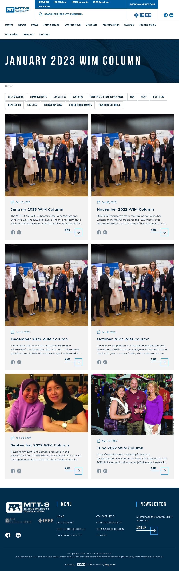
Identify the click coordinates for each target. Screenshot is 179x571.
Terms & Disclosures (110, 529)
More (67, 230)
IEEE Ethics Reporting (71, 529)
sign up (141, 528)
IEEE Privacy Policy (69, 535)
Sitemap (101, 535)
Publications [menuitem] (51, 24)
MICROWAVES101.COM (142, 4)
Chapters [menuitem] (91, 24)
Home (9, 86)
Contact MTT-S (105, 516)
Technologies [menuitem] (147, 24)
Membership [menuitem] (111, 24)
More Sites (44, 6)
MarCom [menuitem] (28, 34)
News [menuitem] (34, 24)
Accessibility (65, 522)
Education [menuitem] (11, 34)
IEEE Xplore (60, 2)
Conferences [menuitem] (73, 24)
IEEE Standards (80, 2)
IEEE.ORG (43, 2)
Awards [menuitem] (129, 24)
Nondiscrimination (109, 522)
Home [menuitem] (9, 24)
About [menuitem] (22, 24)
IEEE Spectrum (101, 2)
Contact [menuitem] (44, 34)
